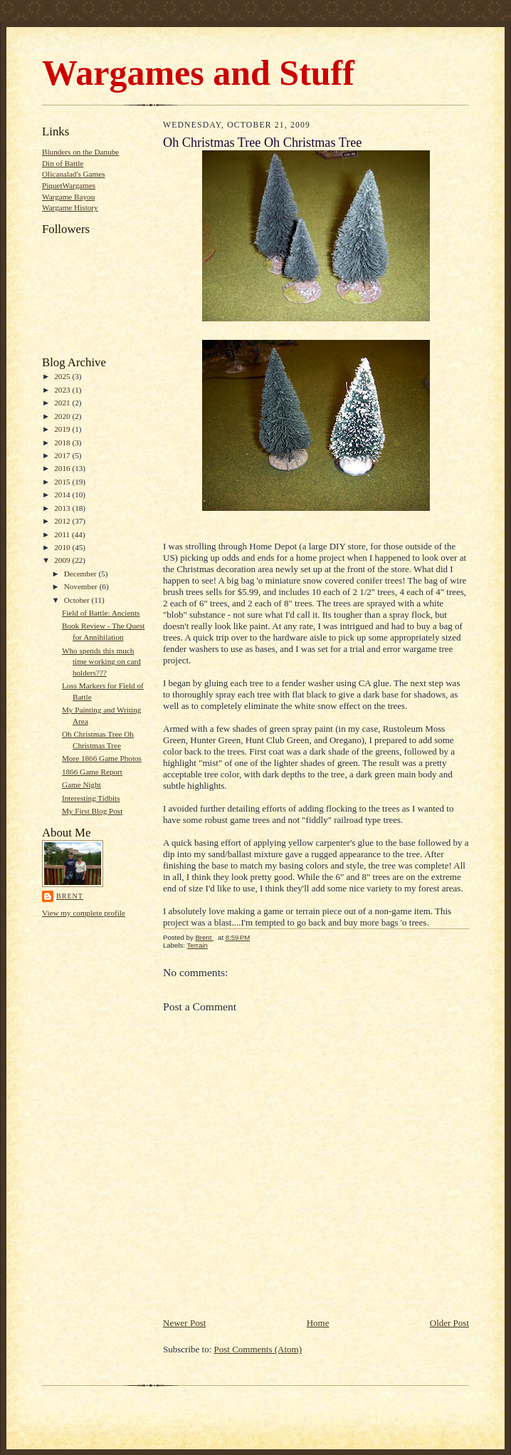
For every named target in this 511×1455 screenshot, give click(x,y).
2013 (63, 508)
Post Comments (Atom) (258, 1349)
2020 (63, 416)
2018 (63, 442)
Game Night (81, 784)
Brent (69, 896)
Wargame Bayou (68, 196)
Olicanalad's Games (73, 174)
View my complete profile (83, 912)
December (81, 573)
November (82, 586)
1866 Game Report (92, 771)
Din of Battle (62, 163)
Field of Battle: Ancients (101, 613)
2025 (63, 376)
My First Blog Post (92, 811)
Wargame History (70, 207)
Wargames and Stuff (198, 73)
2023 (63, 389)
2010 (63, 547)
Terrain (196, 945)
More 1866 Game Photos (102, 758)
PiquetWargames (68, 185)
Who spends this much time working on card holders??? (101, 661)
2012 (63, 521)
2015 (63, 481)
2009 (63, 560)
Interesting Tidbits (91, 798)
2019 (63, 429)
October (78, 600)
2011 (63, 534)
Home (318, 1322)
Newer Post (184, 1322)
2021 (63, 402)
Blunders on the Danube (80, 151)
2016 (63, 468)
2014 (63, 494)
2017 (63, 455)
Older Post (449, 1322)
